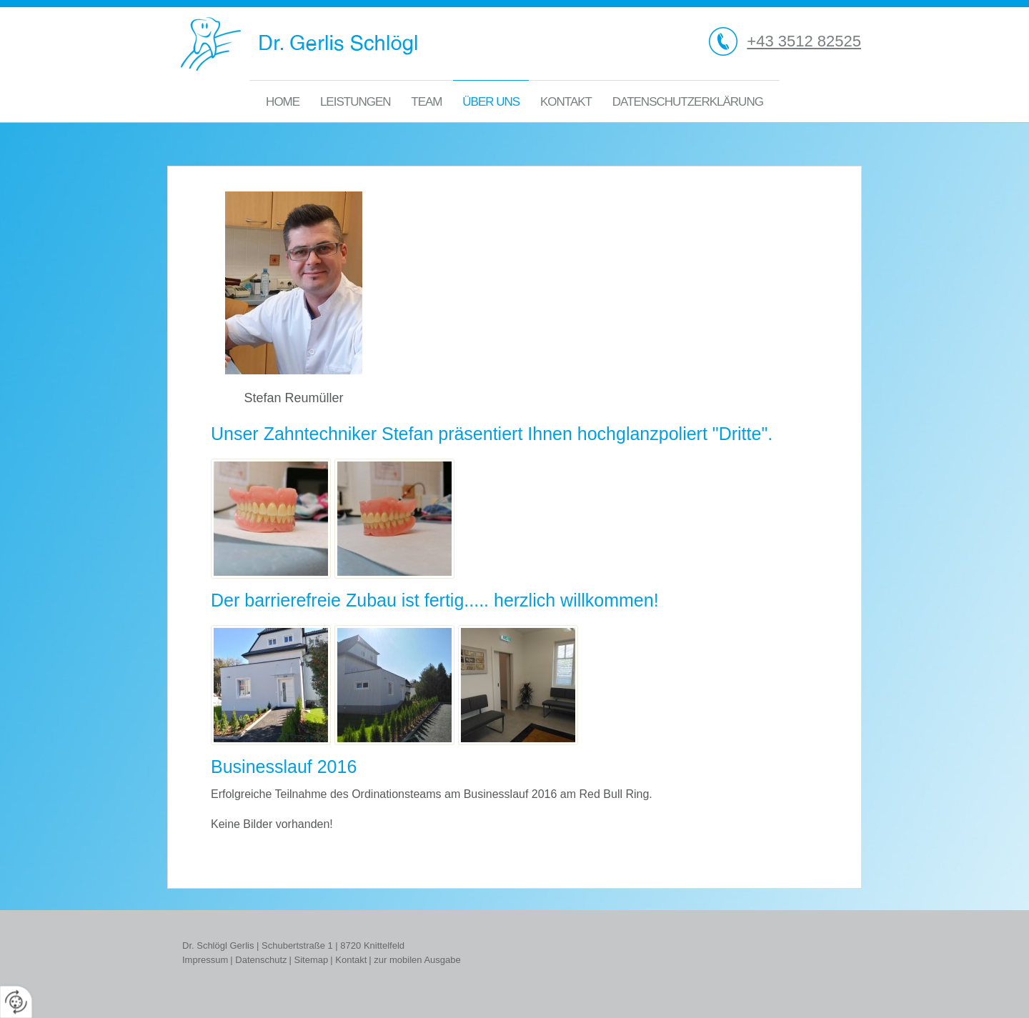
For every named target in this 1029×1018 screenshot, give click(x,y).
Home (282, 102)
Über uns (491, 102)
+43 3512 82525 (804, 41)
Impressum (205, 959)
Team (426, 102)
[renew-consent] (16, 1002)
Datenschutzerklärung (687, 102)
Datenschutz (261, 959)
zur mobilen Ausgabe (417, 959)
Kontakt (566, 102)
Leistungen (355, 102)
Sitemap (311, 959)
